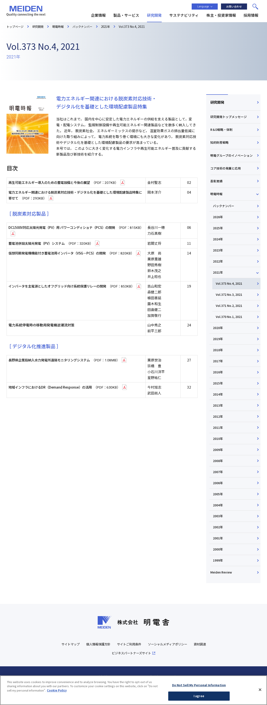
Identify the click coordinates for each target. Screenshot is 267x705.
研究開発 (217, 102)
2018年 (219, 361)
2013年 (219, 418)
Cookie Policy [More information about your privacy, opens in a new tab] (57, 694)
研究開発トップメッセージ (229, 118)
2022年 (219, 269)
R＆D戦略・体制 (222, 131)
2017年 (219, 372)
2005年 (219, 509)
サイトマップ (76, 663)
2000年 (219, 567)
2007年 (219, 487)
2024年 (219, 246)
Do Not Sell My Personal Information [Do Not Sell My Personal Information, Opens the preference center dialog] (199, 689)
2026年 (219, 223)
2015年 (219, 395)
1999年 (219, 578)
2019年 (219, 349)
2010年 (219, 452)
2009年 (219, 464)
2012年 (219, 429)
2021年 (219, 281)
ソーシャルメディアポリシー (179, 663)
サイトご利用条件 (138, 663)
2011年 (219, 441)
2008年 (219, 475)
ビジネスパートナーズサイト (141, 672)
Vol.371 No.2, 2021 (230, 315)
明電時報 (217, 199)
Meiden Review (221, 591)
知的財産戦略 (220, 145)
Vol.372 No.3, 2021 (230, 304)
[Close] (260, 693)
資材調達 (107, 672)
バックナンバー (224, 212)
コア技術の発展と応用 (226, 172)
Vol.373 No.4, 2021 (230, 292)
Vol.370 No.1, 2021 (230, 326)
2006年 (219, 498)
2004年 (219, 521)
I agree (199, 700)
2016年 (219, 384)
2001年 (219, 555)
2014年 (219, 406)
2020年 (219, 338)
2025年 (219, 235)
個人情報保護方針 (106, 663)
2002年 (219, 544)
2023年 (219, 258)
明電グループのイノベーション (232, 158)
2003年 (219, 532)
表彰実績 (217, 186)
